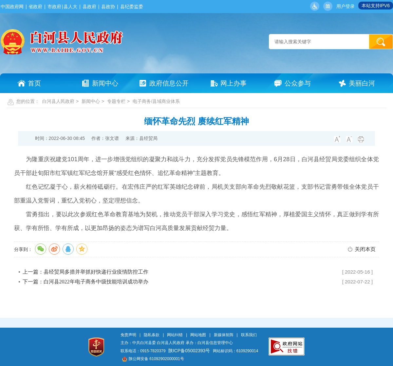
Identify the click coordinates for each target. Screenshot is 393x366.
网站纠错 (175, 335)
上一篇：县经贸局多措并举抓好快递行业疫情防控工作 (85, 272)
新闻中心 (91, 101)
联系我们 (249, 335)
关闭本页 (365, 249)
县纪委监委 (131, 6)
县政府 (89, 6)
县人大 (70, 6)
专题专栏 (116, 101)
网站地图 (198, 335)
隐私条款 (151, 335)
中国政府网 (12, 6)
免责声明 (128, 335)
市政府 (54, 6)
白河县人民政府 (58, 101)
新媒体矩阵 (224, 335)
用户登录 (345, 6)
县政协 (108, 6)
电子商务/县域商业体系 (156, 101)
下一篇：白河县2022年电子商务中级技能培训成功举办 (85, 281)
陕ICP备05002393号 (189, 350)
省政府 (35, 6)
